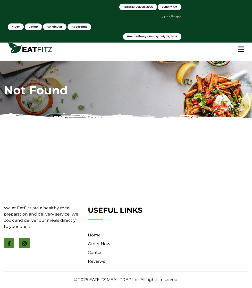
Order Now (99, 243)
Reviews (96, 261)
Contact (96, 252)
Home (94, 235)
